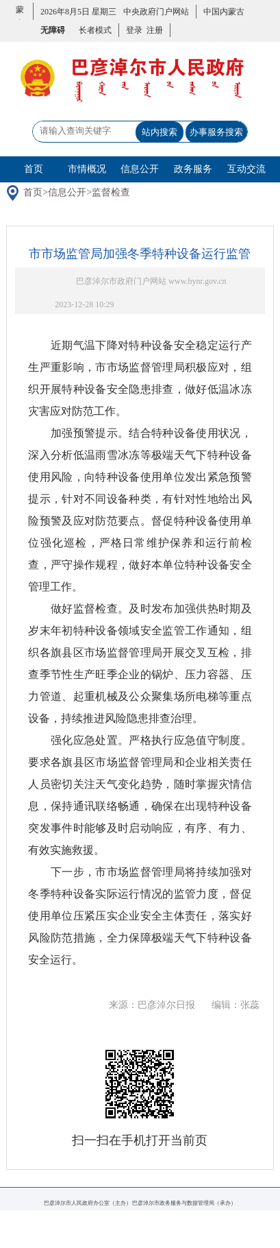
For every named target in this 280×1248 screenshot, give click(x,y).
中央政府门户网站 (156, 11)
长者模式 (95, 30)
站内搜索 (159, 132)
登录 (134, 30)
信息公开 (139, 169)
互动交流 (246, 169)
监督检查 (111, 192)
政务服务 (193, 169)
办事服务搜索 (216, 132)
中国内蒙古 (223, 11)
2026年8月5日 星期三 (78, 11)
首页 (33, 169)
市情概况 (87, 169)
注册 (152, 30)
